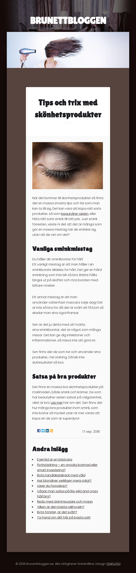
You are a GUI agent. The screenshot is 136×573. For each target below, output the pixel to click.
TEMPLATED (113, 564)
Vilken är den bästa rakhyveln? (60, 507)
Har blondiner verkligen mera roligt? (64, 480)
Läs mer (57, 402)
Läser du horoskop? (52, 486)
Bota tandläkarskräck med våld (61, 475)
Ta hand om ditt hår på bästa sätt (64, 517)
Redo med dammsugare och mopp (65, 501)
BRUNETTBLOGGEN (68, 20)
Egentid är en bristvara (54, 459)
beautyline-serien (74, 213)
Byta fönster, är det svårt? (57, 512)
